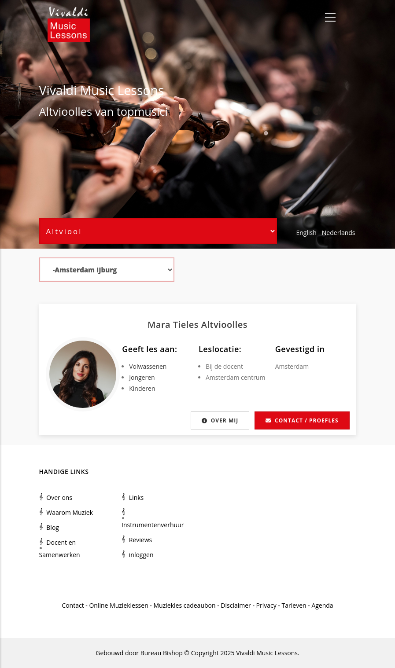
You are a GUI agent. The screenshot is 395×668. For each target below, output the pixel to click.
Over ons (59, 497)
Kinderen (142, 388)
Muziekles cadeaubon (185, 605)
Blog (52, 527)
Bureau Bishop (161, 653)
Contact (73, 605)
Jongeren (142, 377)
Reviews (140, 540)
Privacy (266, 605)
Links (136, 497)
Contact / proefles (302, 420)
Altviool (58, 111)
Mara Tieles (174, 324)
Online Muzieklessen (118, 605)
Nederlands (338, 232)
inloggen (141, 555)
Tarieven (294, 605)
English (306, 232)
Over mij (217, 420)
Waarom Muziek (69, 512)
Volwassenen (147, 366)
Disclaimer (236, 605)
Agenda (322, 605)
